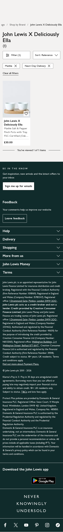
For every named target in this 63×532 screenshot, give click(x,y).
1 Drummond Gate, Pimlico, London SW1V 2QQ (33, 301)
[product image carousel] (16, 99)
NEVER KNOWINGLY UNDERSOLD (31, 503)
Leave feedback (15, 218)
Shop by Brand (17, 24)
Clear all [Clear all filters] (10, 73)
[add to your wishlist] (26, 113)
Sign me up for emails (18, 186)
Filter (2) (13, 55)
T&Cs (24, 391)
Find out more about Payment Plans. (21, 364)
